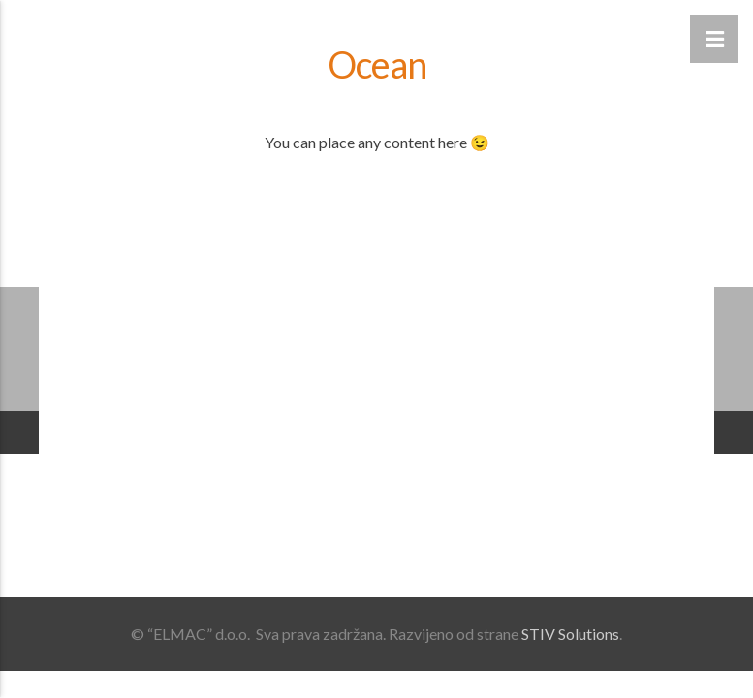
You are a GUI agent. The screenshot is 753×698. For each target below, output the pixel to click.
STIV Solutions (570, 633)
